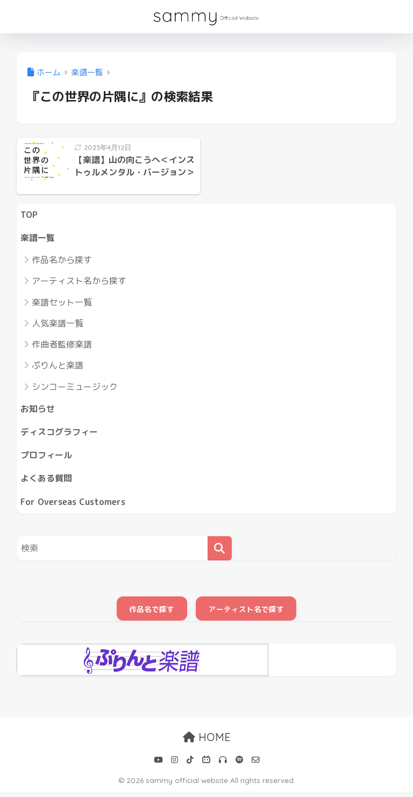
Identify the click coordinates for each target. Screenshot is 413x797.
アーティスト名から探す (79, 282)
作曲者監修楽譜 (62, 346)
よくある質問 (47, 482)
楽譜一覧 (38, 238)
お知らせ (38, 410)
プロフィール (47, 458)
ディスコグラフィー (61, 435)
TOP (29, 215)
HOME (207, 743)
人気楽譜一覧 (57, 325)
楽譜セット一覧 (62, 304)
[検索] (220, 554)
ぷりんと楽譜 (57, 367)
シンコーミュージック (75, 388)
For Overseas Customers (75, 507)
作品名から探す (62, 261)
